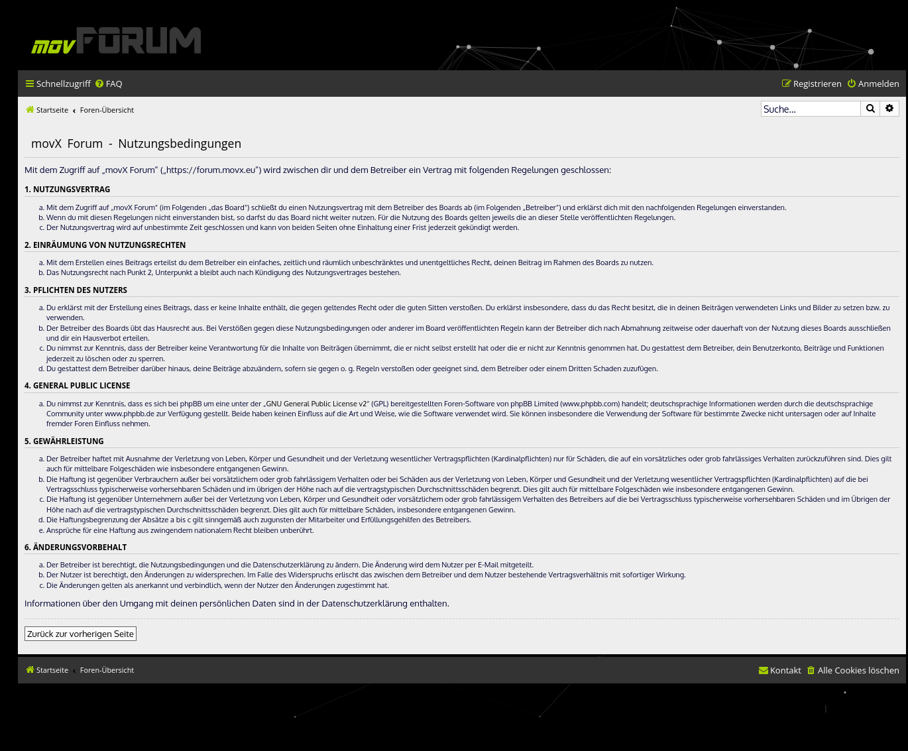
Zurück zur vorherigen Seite (80, 633)
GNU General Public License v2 (316, 403)
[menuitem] (108, 83)
